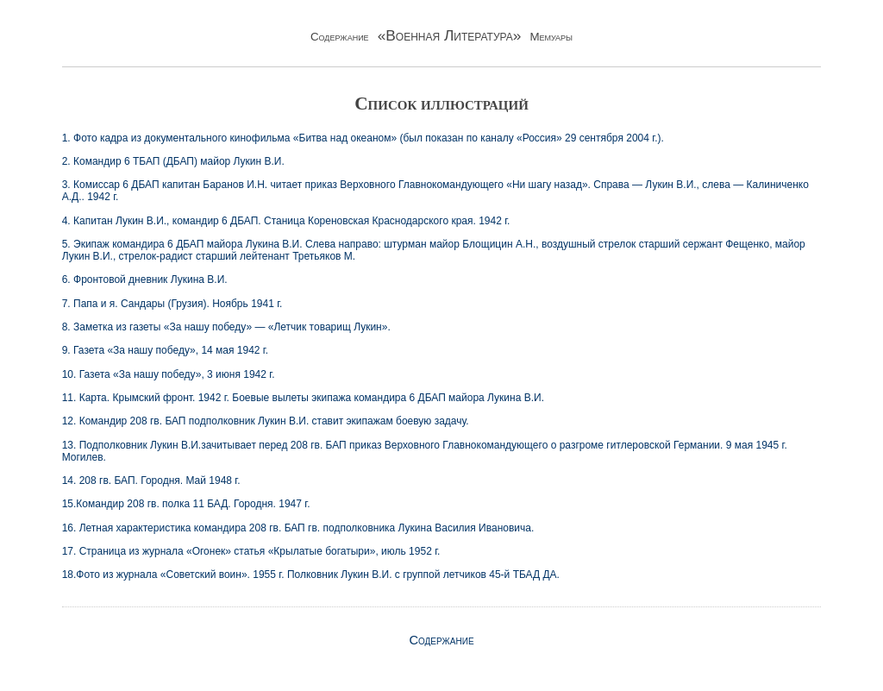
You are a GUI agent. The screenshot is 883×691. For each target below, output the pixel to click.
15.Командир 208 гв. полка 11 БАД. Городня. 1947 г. (186, 504)
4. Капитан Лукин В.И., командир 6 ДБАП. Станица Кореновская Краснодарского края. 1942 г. (286, 221)
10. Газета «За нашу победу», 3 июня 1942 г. (168, 374)
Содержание (441, 640)
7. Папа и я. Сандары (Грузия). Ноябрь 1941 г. (172, 304)
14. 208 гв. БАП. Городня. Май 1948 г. (151, 480)
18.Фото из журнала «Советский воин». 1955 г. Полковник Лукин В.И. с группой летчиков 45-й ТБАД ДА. (311, 575)
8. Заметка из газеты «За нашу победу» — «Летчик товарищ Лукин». (226, 327)
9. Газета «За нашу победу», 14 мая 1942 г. (165, 350)
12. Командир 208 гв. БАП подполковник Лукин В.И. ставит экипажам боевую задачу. (265, 421)
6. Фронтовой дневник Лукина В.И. (145, 279)
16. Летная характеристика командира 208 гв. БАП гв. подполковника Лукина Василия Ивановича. (298, 528)
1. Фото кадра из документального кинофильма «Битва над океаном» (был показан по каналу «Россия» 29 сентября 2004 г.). (363, 138)
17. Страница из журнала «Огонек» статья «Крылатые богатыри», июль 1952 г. (251, 551)
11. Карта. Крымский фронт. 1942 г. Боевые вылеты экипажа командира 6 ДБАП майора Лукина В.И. (303, 398)
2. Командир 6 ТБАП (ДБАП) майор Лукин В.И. (173, 161)
